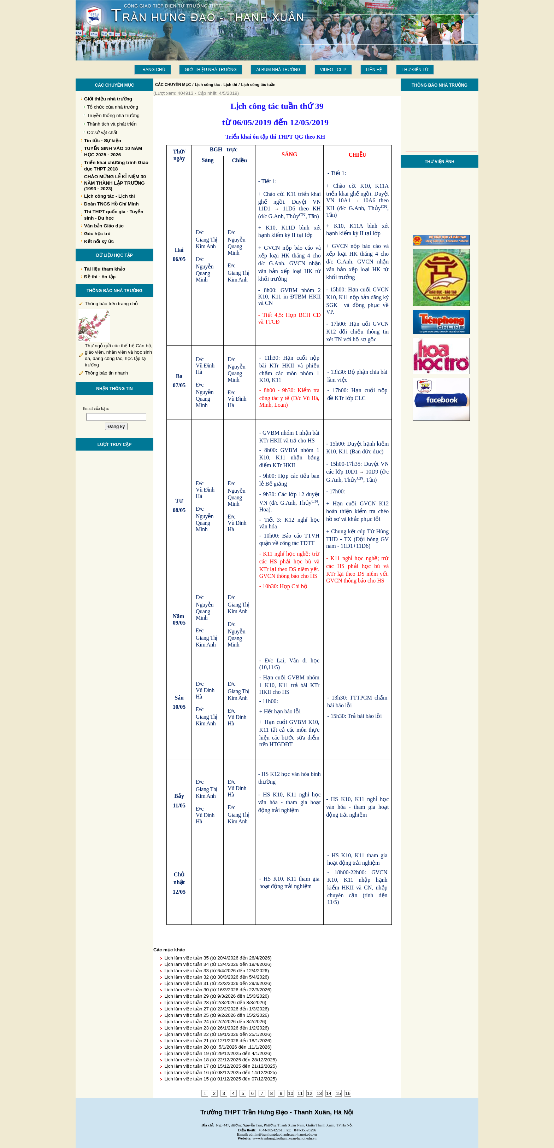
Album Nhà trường (278, 69)
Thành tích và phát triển (112, 124)
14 (328, 1093)
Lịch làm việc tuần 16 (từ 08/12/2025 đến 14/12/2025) (220, 1072)
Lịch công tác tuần (258, 84)
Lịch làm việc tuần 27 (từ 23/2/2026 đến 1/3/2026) (216, 1008)
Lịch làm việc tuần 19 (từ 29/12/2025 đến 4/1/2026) (217, 1053)
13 (319, 1093)
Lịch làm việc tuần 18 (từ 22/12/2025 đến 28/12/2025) (220, 1059)
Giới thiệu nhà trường (211, 69)
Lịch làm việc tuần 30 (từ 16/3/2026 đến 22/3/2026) (217, 989)
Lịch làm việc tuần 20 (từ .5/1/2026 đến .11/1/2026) (217, 1047)
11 (300, 1093)
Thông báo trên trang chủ (111, 303)
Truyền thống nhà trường (113, 115)
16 (347, 1093)
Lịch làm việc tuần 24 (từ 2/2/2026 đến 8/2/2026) (215, 1021)
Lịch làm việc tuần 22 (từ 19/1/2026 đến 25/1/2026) (217, 1034)
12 (309, 1093)
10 (290, 1093)
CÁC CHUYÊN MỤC (173, 84)
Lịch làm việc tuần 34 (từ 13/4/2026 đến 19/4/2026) (217, 964)
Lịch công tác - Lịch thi (216, 84)
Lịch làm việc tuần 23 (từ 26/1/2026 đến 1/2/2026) (216, 1028)
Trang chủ (152, 69)
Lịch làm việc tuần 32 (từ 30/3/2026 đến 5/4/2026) (216, 977)
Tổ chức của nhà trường (112, 107)
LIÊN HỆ (374, 69)
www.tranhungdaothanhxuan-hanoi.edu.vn (285, 1138)
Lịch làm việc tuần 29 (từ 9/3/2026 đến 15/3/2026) (216, 996)
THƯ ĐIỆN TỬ (415, 69)
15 (338, 1093)
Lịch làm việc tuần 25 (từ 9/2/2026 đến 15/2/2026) (216, 1015)
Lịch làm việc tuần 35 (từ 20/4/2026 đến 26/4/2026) (217, 958)
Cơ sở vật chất (102, 132)
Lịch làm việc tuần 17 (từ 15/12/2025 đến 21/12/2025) (220, 1066)
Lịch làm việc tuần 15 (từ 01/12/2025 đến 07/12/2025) (220, 1079)
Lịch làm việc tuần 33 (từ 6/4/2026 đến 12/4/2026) (216, 970)
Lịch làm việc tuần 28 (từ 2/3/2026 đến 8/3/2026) (215, 1002)
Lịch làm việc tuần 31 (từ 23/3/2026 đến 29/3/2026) (217, 983)
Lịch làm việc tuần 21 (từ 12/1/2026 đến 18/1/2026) (217, 1040)
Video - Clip (333, 69)
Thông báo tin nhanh (106, 373)
